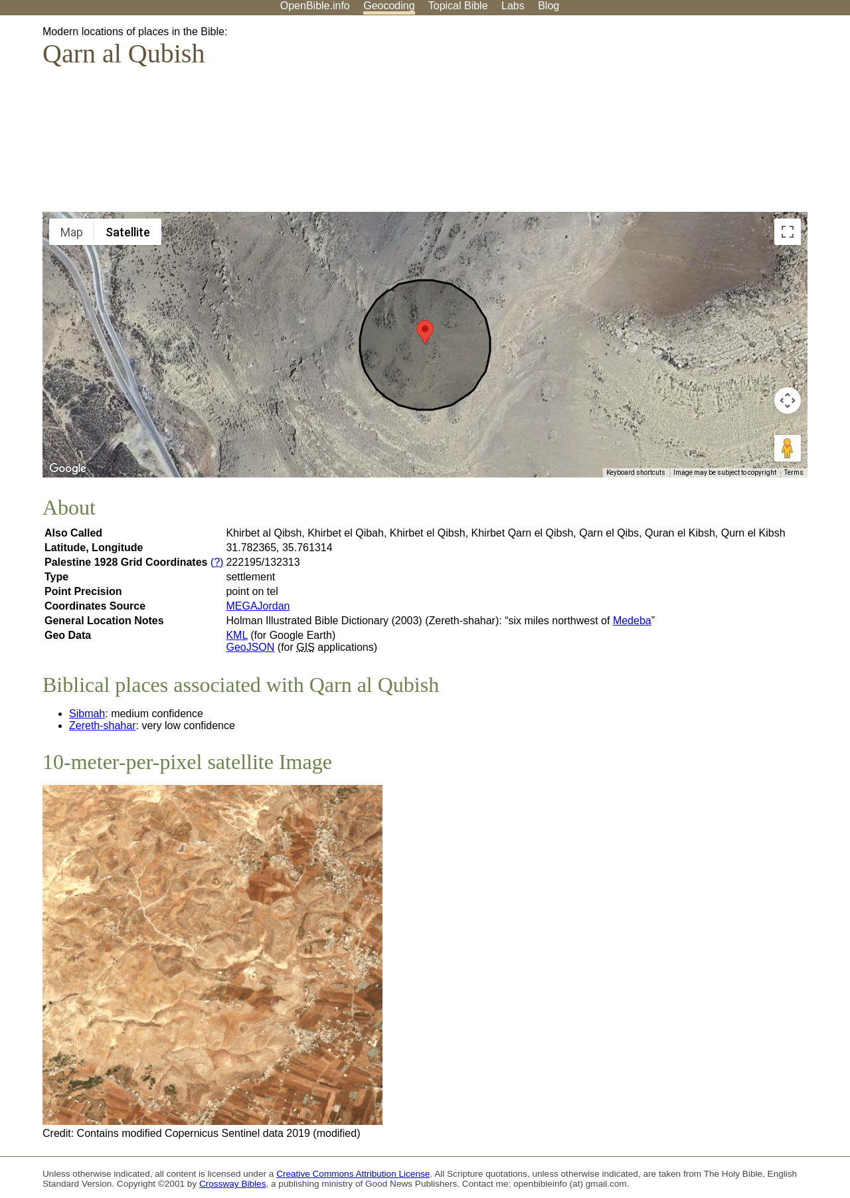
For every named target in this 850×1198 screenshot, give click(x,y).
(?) (217, 562)
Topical (458, 5)
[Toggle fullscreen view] (787, 231)
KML (236, 635)
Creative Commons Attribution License (353, 1174)
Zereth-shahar (102, 725)
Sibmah (87, 713)
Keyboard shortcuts (635, 472)
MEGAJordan (258, 606)
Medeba (632, 620)
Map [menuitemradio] (71, 232)
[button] (425, 332)
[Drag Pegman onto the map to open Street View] (787, 448)
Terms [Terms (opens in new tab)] (794, 472)
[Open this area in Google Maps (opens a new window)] (68, 468)
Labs (513, 5)
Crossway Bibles (232, 1184)
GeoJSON (250, 647)
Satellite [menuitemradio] (128, 232)
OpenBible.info (315, 5)
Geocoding (388, 5)
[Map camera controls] (787, 400)
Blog (548, 5)
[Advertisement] (716, 119)
